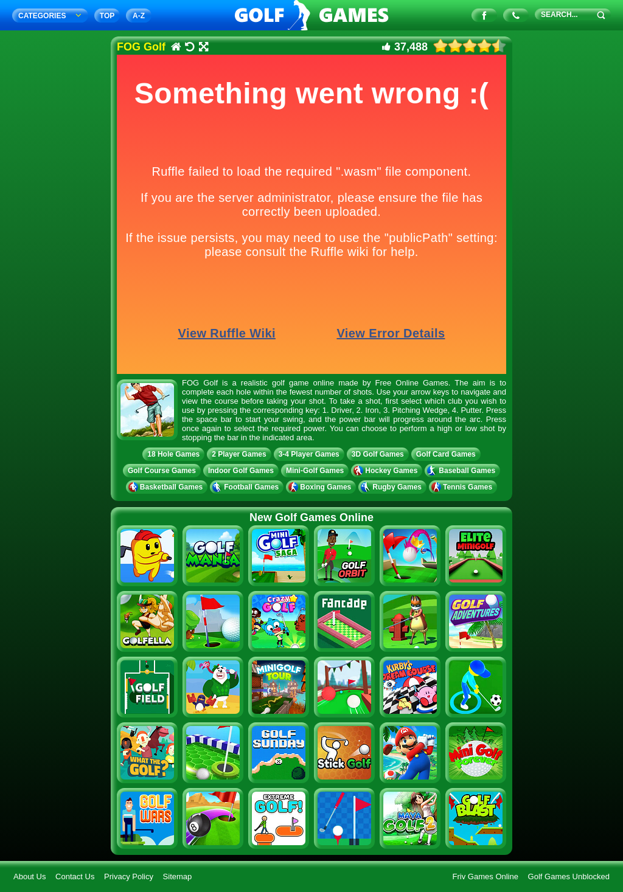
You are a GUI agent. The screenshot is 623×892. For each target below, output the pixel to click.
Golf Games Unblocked (569, 876)
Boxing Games (321, 487)
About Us (29, 876)
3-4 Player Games (309, 454)
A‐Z (139, 16)
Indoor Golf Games (241, 470)
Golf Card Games (446, 454)
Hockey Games (386, 470)
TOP (107, 16)
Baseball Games (462, 470)
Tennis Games (463, 487)
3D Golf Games (378, 454)
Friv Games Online (485, 876)
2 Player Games (239, 454)
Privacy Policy (128, 876)
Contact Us (74, 876)
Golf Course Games (162, 470)
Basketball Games (167, 487)
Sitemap (177, 876)
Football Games (247, 487)
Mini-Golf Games (315, 470)
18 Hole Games (173, 454)
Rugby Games (392, 487)
